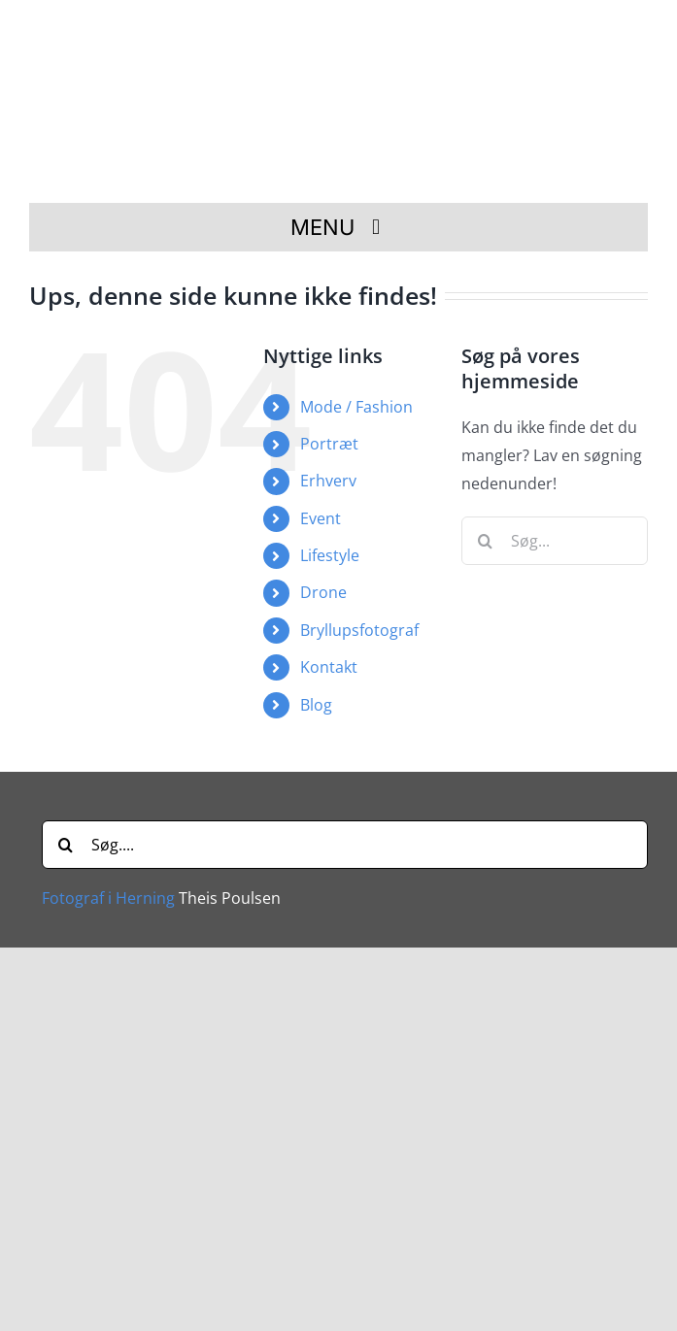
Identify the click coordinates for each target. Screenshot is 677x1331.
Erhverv (328, 480)
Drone (323, 592)
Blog (316, 704)
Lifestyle (329, 555)
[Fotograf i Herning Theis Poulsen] (344, 32)
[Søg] (485, 540)
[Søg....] (345, 844)
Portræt (329, 443)
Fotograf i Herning (108, 898)
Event (320, 518)
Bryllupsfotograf (359, 630)
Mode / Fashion (356, 406)
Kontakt (328, 667)
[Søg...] (554, 540)
